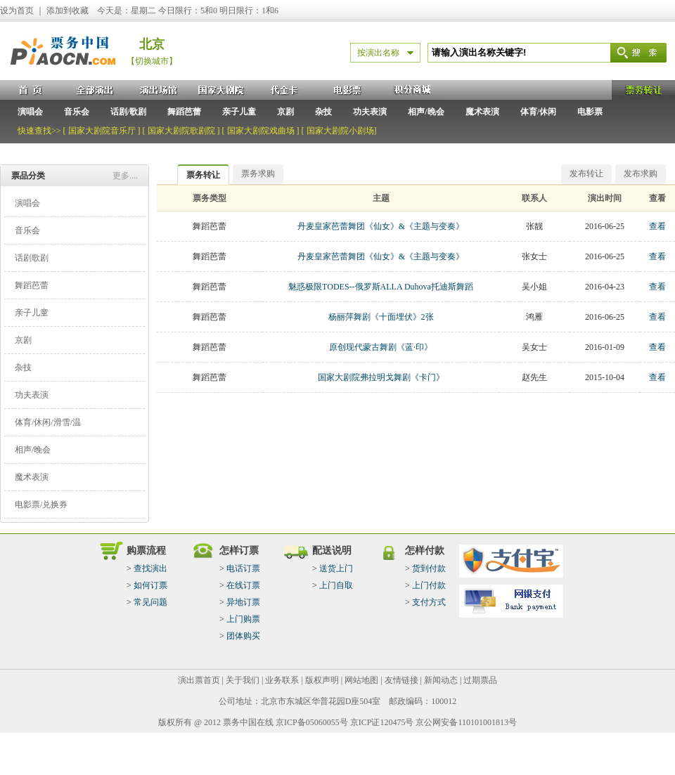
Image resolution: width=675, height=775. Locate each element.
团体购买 (243, 636)
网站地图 (361, 680)
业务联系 (282, 680)
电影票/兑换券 (41, 504)
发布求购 (640, 173)
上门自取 (336, 585)
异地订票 (243, 602)
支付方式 (429, 602)
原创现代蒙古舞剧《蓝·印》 (380, 347)
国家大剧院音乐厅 (102, 131)
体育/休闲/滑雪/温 (48, 422)
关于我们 (242, 680)
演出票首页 (199, 680)
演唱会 (30, 112)
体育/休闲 (538, 112)
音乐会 (76, 112)
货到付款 (429, 568)
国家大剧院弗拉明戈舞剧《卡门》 (381, 377)
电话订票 (243, 568)
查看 (657, 226)
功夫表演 (370, 112)
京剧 (285, 112)
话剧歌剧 (32, 258)
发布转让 (586, 173)
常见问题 (150, 602)
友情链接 (401, 680)
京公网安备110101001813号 (466, 722)
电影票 (590, 112)
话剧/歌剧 (128, 112)
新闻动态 (441, 680)
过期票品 (480, 680)
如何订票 (150, 585)
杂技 (323, 112)
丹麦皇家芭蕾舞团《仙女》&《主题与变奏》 (380, 226)
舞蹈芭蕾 (184, 112)
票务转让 (203, 175)
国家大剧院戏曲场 (261, 131)
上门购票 (243, 619)
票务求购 (258, 173)
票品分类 (28, 176)
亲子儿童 (239, 112)
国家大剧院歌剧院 (181, 131)
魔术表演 (482, 112)
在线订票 (243, 585)
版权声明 (322, 680)
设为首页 (17, 10)
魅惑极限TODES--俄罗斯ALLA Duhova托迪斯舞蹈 (380, 287)
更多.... (125, 176)
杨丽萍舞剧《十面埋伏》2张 (381, 317)
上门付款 (429, 585)
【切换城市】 (152, 61)
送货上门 (336, 568)
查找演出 (150, 568)
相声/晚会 (426, 112)
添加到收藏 (67, 10)
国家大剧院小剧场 (340, 131)
